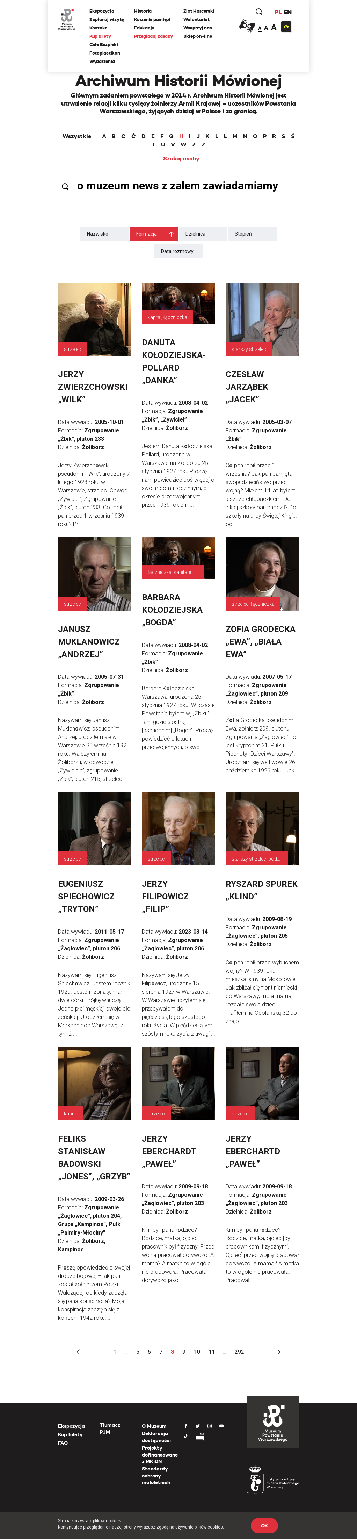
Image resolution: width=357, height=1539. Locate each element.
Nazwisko (97, 234)
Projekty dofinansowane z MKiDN (160, 1455)
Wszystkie (77, 136)
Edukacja (144, 28)
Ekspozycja (101, 11)
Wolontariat (196, 19)
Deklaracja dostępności (156, 1437)
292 (239, 1352)
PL (278, 12)
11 (212, 1352)
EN (288, 12)
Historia (143, 11)
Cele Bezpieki (103, 45)
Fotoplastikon (104, 53)
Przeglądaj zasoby (153, 36)
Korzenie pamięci (152, 19)
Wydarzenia (102, 61)
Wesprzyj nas (197, 28)
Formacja (146, 234)
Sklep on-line (197, 36)
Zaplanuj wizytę (106, 19)
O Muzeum (154, 1426)
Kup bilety (100, 36)
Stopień (243, 234)
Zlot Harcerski (198, 11)
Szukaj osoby (181, 158)
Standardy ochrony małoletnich (156, 1476)
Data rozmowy (177, 251)
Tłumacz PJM (110, 1428)
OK (264, 1526)
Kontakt (98, 28)
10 (197, 1352)
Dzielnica (195, 234)
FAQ (63, 1443)
